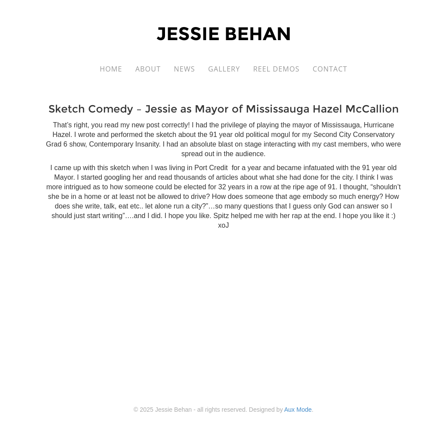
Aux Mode (298, 409)
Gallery (224, 69)
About (148, 69)
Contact (330, 69)
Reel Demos (276, 69)
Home (111, 69)
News (184, 69)
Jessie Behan (223, 33)
